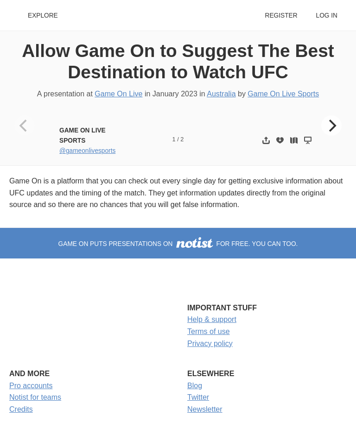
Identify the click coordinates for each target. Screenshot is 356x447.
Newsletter (204, 409)
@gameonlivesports (87, 150)
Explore (43, 15)
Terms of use (208, 331)
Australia (221, 94)
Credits (21, 409)
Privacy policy (210, 343)
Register (281, 15)
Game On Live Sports (283, 94)
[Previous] (24, 125)
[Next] (331, 125)
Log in (326, 15)
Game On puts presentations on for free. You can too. (178, 243)
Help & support (211, 319)
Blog (194, 386)
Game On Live (118, 94)
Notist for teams (35, 397)
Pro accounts (30, 386)
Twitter (198, 397)
